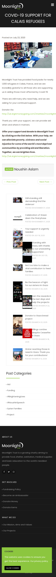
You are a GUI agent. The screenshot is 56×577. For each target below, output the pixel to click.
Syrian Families (14, 408)
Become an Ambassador (15, 495)
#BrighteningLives (15, 396)
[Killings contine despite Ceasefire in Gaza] (27, 333)
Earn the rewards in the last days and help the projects (41, 299)
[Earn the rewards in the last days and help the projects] (27, 302)
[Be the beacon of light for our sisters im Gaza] (18, 291)
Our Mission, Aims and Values (17, 524)
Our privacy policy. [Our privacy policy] (39, 561)
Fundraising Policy (11, 489)
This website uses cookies (17, 557)
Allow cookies (12, 568)
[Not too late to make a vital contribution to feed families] (18, 268)
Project (10, 414)
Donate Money (10, 501)
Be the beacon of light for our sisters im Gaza (36, 284)
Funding (10, 390)
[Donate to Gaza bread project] (18, 325)
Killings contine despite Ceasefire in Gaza (41, 332)
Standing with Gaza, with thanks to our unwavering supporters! (41, 247)
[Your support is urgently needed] (18, 238)
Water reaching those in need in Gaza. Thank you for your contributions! (37, 352)
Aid (8, 384)
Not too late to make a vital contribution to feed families (38, 268)
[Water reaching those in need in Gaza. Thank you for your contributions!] (18, 354)
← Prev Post (10, 181)
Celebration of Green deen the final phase (36, 217)
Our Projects (8, 530)
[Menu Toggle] (52, 4)
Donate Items (9, 507)
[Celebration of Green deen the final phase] (18, 217)
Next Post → (46, 181)
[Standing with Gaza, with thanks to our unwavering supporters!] (27, 252)
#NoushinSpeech (15, 402)
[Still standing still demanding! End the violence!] (18, 200)
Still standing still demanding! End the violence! (35, 201)
